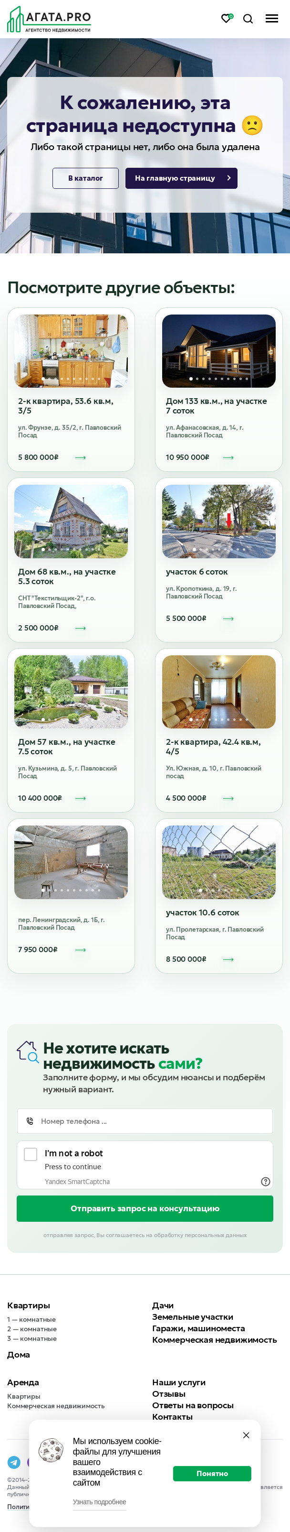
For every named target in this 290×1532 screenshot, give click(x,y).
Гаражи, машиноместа (198, 1328)
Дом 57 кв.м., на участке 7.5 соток (66, 747)
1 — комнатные (31, 1319)
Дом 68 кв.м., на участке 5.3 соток (67, 576)
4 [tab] (62, 379)
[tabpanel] (71, 351)
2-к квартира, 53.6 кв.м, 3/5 (66, 406)
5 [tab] (68, 379)
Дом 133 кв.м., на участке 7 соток (216, 406)
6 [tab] (74, 379)
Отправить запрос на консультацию (145, 1208)
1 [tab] (43, 379)
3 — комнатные (32, 1338)
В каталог (85, 178)
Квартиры (28, 1305)
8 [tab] (86, 379)
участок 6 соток (197, 571)
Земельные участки (192, 1316)
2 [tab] (49, 379)
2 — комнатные (32, 1329)
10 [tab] (99, 379)
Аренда (23, 1382)
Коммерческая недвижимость (214, 1339)
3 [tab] (55, 379)
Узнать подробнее (99, 1502)
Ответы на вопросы (193, 1405)
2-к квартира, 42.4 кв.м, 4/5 (213, 747)
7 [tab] (80, 379)
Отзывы (169, 1393)
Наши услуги (179, 1382)
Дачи (163, 1305)
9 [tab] (93, 379)
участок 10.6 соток (202, 912)
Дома (18, 1354)
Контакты (172, 1416)
